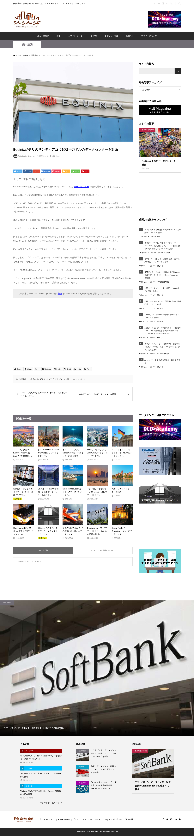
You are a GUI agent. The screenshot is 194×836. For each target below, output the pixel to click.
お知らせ (130, 36)
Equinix (36, 379)
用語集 (94, 36)
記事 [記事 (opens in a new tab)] (60, 293)
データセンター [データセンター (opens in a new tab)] (81, 186)
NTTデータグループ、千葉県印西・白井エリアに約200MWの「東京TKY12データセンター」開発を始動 (162, 347)
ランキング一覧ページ (50, 803)
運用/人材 (160, 337)
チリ (56, 379)
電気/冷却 (160, 266)
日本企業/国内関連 (163, 252)
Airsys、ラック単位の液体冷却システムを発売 (162, 361)
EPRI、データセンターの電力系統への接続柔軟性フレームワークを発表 (161, 260)
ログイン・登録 (111, 36)
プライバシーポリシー (82, 819)
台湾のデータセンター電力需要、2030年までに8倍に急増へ (161, 289)
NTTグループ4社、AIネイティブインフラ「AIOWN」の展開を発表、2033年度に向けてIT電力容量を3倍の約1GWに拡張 (162, 246)
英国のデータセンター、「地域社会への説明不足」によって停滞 (162, 302)
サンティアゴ (49, 379)
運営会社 (129, 819)
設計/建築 (27, 44)
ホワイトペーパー (76, 36)
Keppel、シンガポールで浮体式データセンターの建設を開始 (161, 316)
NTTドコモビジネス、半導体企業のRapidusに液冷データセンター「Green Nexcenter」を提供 (162, 275)
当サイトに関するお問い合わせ (108, 819)
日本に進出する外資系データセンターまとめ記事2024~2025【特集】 (162, 231)
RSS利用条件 (64, 819)
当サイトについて (149, 36)
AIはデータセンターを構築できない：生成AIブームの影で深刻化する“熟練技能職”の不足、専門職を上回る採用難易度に (162, 331)
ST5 (41, 379)
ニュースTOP (43, 36)
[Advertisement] (95, 19)
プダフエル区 (64, 379)
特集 (58, 36)
